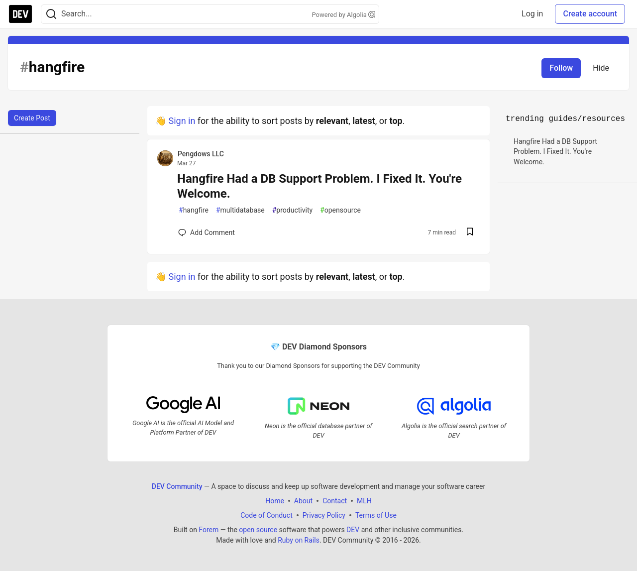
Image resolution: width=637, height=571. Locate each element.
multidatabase (240, 210)
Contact (334, 500)
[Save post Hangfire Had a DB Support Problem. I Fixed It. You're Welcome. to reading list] (470, 233)
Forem (208, 529)
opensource (340, 210)
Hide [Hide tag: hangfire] (601, 68)
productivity (292, 210)
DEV (352, 529)
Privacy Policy (324, 515)
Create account (590, 13)
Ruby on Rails (298, 540)
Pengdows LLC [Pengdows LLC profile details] (201, 154)
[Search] (51, 14)
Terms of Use (376, 515)
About (303, 500)
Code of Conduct (266, 515)
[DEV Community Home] (20, 14)
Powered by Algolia (343, 14)
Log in (532, 13)
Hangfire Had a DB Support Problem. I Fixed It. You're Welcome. (319, 186)
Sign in (181, 120)
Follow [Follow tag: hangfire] (561, 68)
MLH (364, 500)
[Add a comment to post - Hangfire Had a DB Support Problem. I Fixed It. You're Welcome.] (206, 232)
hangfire (194, 210)
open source (258, 529)
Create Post (32, 118)
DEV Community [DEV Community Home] (177, 486)
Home (274, 500)
